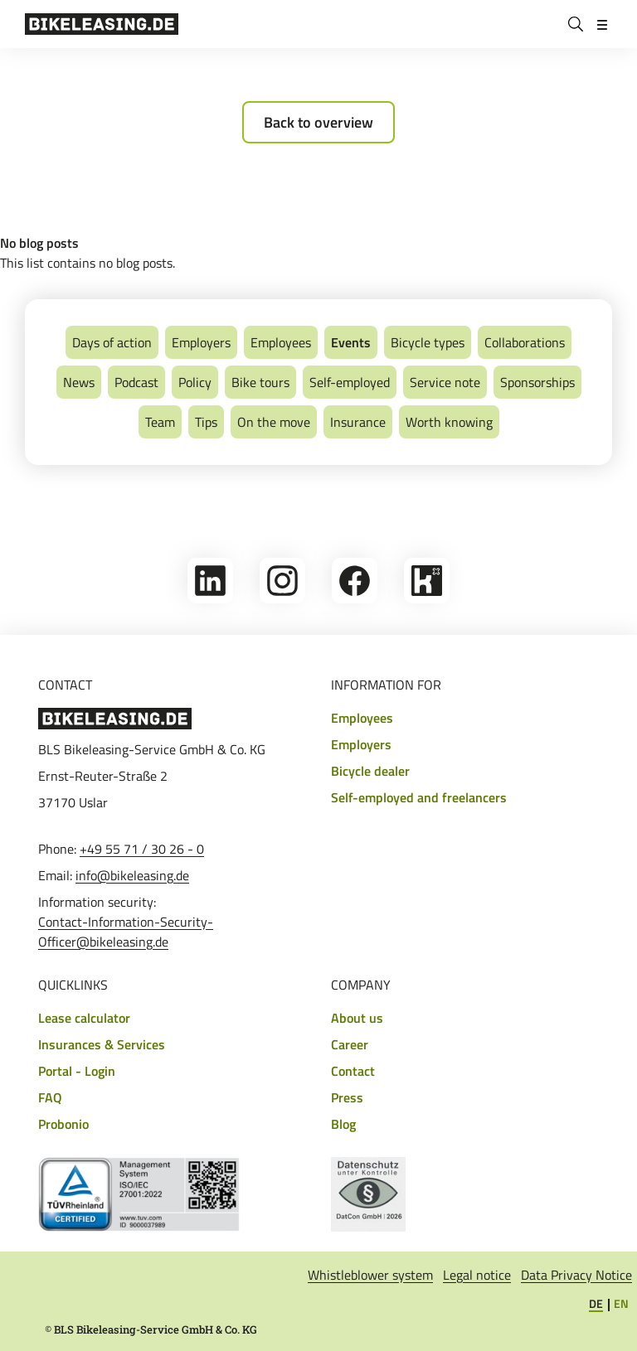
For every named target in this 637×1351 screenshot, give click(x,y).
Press (347, 1097)
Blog (343, 1124)
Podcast (136, 382)
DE (596, 1303)
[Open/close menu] (602, 24)
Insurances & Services (101, 1044)
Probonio (63, 1124)
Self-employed (349, 382)
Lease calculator (84, 1018)
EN (621, 1303)
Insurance (358, 422)
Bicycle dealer (370, 771)
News (79, 382)
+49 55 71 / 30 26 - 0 (142, 849)
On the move (273, 422)
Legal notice (477, 1275)
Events (351, 342)
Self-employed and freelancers (419, 797)
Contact (353, 1071)
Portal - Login (76, 1071)
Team (160, 422)
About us (357, 1018)
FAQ (50, 1097)
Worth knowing (449, 422)
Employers (201, 342)
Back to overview (318, 122)
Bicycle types (427, 342)
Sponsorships (537, 382)
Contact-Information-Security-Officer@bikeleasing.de (125, 932)
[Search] (576, 24)
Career (349, 1044)
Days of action (112, 342)
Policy (195, 382)
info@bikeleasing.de (132, 875)
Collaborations (524, 342)
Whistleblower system (370, 1275)
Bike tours (260, 382)
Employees (280, 342)
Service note (445, 382)
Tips (206, 422)
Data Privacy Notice (576, 1275)
